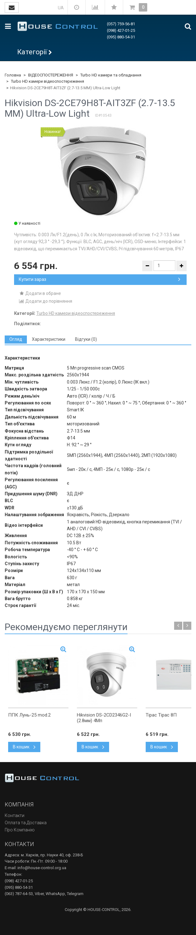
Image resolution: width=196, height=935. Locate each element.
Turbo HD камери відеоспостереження (47, 81)
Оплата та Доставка (26, 822)
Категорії (32, 52)
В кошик (24, 746)
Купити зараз (99, 279)
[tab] (16, 339)
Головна (13, 75)
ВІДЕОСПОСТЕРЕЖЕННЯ (50, 75)
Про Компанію (20, 829)
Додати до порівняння (45, 301)
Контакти (14, 815)
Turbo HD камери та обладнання (110, 75)
